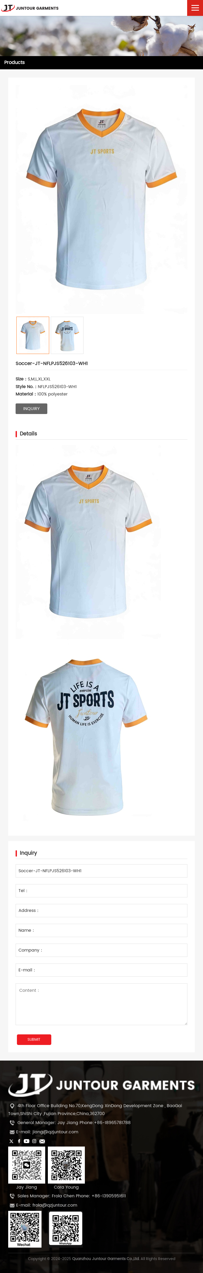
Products (14, 62)
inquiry (31, 408)
